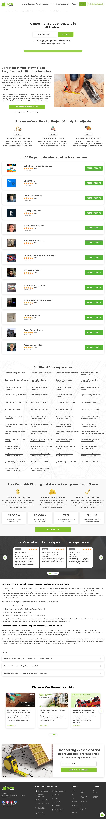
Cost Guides (95, 791)
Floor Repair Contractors (64, 409)
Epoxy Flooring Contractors (90, 395)
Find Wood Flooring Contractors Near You (16, 425)
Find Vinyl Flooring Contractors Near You (41, 425)
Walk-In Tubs (57, 802)
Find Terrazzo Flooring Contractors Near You (63, 425)
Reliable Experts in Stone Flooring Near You (39, 432)
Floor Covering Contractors (65, 402)
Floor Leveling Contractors (90, 402)
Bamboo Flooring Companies (15, 373)
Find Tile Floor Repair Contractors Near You (12, 469)
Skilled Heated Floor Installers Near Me (66, 447)
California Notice (83, 797)
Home (4, 11)
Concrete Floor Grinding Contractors (64, 381)
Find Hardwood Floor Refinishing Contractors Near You (16, 462)
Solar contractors (42, 800)
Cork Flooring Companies (39, 395)
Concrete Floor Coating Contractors (38, 381)
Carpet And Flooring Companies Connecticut (33, 11)
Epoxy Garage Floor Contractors (16, 402)
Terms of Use (74, 813)
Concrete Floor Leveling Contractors (89, 381)
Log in (83, 4)
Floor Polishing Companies (39, 409)
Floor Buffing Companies (38, 402)
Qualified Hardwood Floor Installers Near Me (64, 455)
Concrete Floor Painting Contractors (13, 388)
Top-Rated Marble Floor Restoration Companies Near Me (92, 432)
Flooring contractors (14, 11)
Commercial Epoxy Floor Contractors (89, 373)
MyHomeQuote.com (10, 804)
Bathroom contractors (40, 808)
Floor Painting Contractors (14, 409)
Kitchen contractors (40, 813)
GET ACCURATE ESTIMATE (27, 107)
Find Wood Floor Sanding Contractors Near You (38, 418)
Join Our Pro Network (95, 4)
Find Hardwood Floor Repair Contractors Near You (91, 455)
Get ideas (31, 4)
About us (75, 4)
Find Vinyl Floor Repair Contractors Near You (89, 425)
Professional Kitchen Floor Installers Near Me (90, 447)
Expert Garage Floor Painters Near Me (91, 462)
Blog (72, 794)
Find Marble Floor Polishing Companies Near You (65, 440)
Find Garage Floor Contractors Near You (40, 462)
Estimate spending (63, 4)
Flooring (55, 795)
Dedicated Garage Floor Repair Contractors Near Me (66, 462)
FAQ (72, 798)
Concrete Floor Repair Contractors (63, 388)
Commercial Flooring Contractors (16, 380)
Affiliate (73, 791)
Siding (55, 798)
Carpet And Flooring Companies (67, 373)
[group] (20, 710)
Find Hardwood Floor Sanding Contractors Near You (40, 455)
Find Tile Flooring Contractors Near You (15, 432)
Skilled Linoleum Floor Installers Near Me (41, 447)
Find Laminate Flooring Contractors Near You (13, 447)
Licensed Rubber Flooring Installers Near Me (90, 440)
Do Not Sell (83, 801)
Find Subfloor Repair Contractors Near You (67, 432)
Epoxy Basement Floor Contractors (64, 395)
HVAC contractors (58, 791)
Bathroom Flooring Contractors (41, 373)
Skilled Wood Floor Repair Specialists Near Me (64, 418)
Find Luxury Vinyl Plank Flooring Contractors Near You (41, 440)
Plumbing (56, 806)
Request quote (94, 168)
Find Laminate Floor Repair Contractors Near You (14, 455)
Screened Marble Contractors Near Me (15, 440)
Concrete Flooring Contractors (15, 395)
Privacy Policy (82, 791)
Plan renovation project (45, 4)
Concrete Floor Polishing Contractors (38, 388)
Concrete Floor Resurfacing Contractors (90, 388)
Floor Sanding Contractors (90, 409)
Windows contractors (40, 795)
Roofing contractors (42, 791)
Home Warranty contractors (58, 810)
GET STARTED (53, 530)
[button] (50, 573)
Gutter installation (42, 803)
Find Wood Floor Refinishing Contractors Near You (90, 418)
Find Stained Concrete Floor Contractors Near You (40, 469)
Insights (24, 4)
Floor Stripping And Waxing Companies (14, 418)
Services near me (95, 797)
